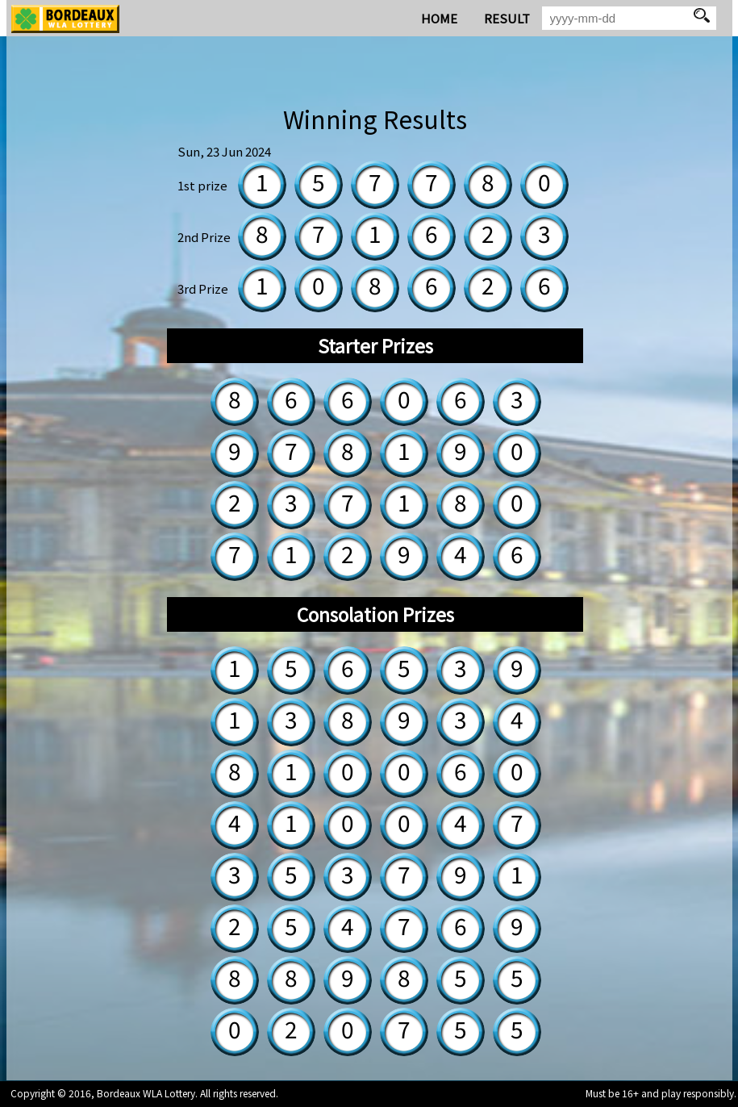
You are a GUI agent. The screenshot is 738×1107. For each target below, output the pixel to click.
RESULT (507, 18)
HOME (439, 18)
